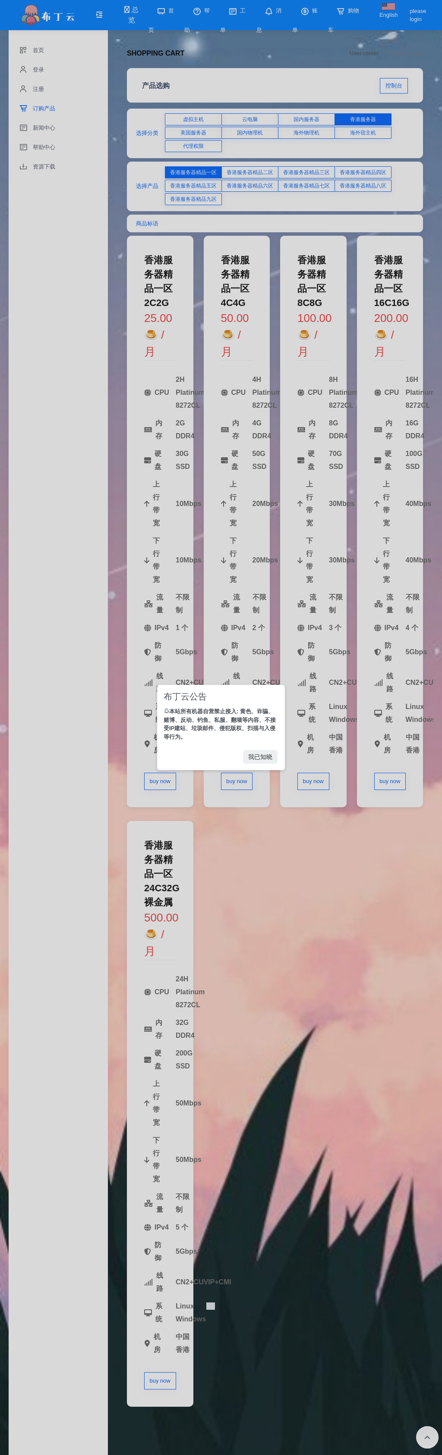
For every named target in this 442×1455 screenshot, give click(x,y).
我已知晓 (260, 756)
